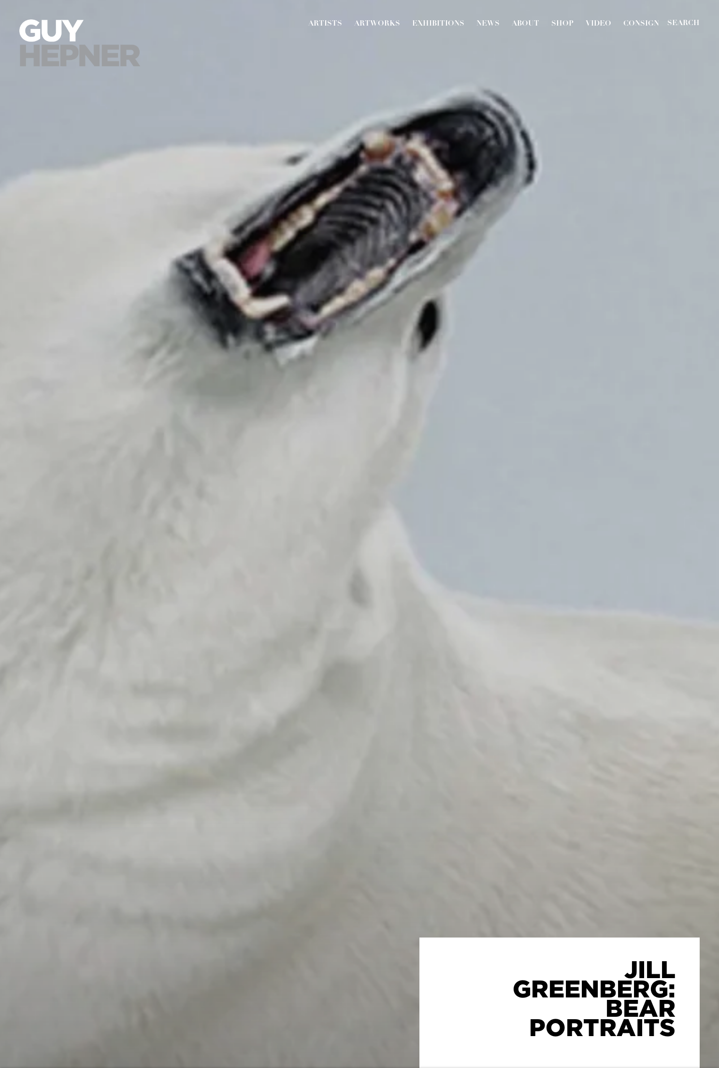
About (525, 24)
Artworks (377, 24)
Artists (325, 24)
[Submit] (683, 23)
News (488, 24)
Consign (641, 24)
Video (598, 24)
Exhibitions (438, 24)
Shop (562, 24)
